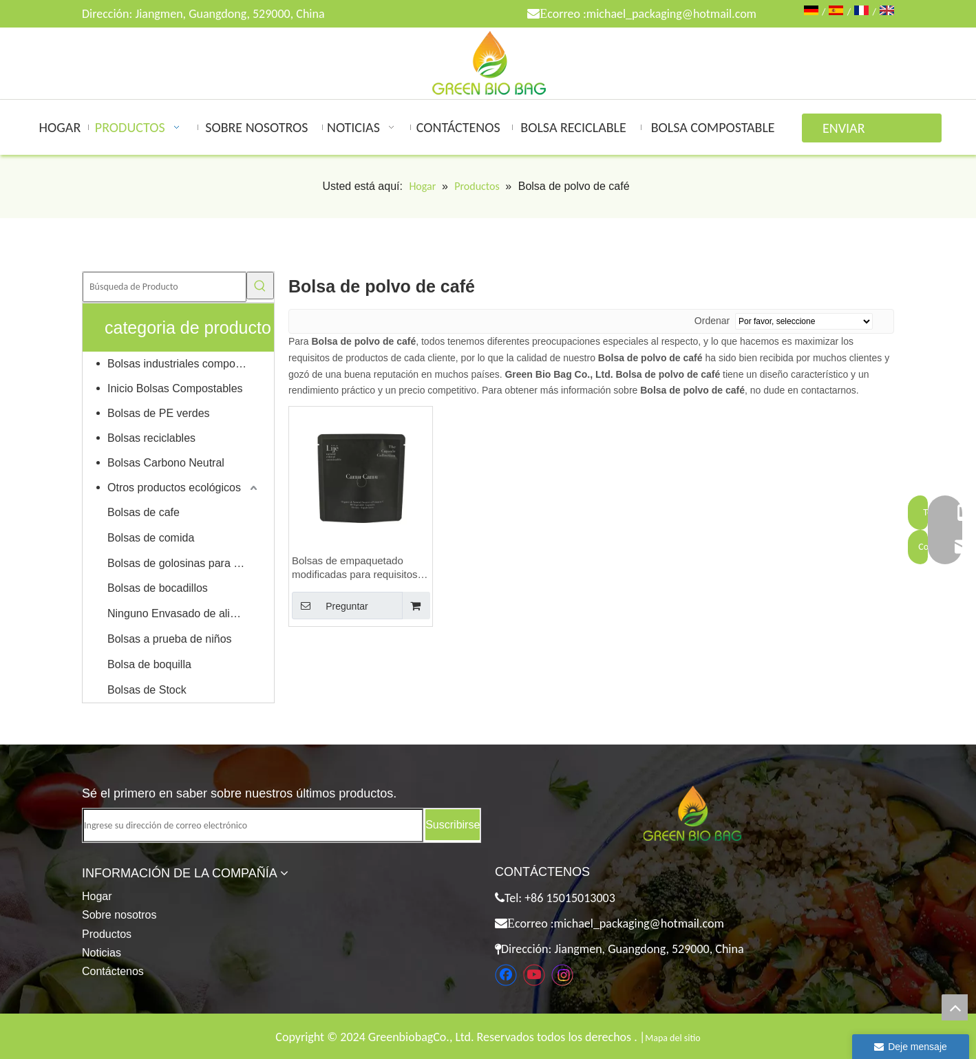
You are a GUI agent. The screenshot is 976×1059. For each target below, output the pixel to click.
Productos (106, 934)
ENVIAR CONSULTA (852, 131)
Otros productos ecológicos (174, 487)
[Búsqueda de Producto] (164, 287)
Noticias (101, 953)
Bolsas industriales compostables (183, 364)
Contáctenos (113, 971)
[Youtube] (534, 975)
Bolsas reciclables (151, 438)
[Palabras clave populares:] (260, 285)
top (955, 1007)
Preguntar (330, 605)
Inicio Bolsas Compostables (175, 388)
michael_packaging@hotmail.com (671, 13)
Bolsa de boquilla (149, 664)
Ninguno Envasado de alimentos (183, 613)
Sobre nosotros (119, 915)
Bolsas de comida (150, 538)
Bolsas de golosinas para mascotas (183, 563)
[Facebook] (506, 975)
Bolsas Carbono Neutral (165, 463)
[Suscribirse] (452, 824)
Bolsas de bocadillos (157, 588)
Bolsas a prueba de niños (169, 639)
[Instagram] (562, 975)
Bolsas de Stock (147, 690)
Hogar (97, 896)
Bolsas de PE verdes (158, 413)
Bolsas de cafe (143, 512)
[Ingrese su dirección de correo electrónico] (253, 825)
